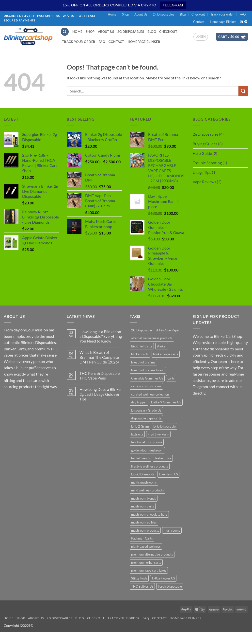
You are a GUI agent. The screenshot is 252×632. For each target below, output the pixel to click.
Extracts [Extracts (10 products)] (137, 434)
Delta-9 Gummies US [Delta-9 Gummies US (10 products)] (166, 402)
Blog (183, 14)
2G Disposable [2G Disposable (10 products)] (141, 330)
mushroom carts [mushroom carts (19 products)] (142, 506)
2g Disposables (163, 14)
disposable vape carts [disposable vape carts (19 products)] (146, 418)
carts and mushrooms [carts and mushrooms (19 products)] (146, 386)
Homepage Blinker (223, 22)
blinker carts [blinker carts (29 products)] (140, 354)
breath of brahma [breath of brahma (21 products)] (143, 362)
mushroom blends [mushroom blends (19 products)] (143, 498)
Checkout (198, 14)
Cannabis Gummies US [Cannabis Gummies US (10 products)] (147, 378)
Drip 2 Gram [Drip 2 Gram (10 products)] (140, 426)
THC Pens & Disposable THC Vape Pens (99, 375)
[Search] (65, 32)
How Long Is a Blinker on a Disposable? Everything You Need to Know (100, 336)
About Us (140, 14)
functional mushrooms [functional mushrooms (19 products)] (146, 442)
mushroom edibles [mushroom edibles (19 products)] (144, 522)
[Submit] (243, 91)
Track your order (222, 14)
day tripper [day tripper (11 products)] (139, 402)
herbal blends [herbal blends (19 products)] (140, 458)
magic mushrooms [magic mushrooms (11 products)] (144, 482)
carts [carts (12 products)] (171, 378)
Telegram (200, 386)
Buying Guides (205, 143)
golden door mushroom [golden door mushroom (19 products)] (147, 450)
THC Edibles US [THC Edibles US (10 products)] (142, 586)
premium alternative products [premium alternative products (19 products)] (152, 554)
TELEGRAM (173, 5)
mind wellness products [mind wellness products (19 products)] (147, 490)
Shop (125, 14)
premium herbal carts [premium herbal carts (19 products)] (146, 562)
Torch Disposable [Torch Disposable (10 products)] (170, 586)
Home (112, 14)
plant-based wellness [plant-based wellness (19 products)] (146, 546)
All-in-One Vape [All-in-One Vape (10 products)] (167, 330)
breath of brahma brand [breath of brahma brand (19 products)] (147, 370)
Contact (199, 22)
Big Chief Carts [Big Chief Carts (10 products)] (141, 346)
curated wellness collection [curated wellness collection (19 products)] (150, 394)
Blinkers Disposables (38, 342)
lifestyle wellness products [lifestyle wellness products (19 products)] (149, 466)
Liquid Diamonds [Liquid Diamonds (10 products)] (143, 474)
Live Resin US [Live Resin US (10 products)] (168, 474)
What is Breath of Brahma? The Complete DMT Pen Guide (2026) (99, 357)
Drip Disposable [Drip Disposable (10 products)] (164, 426)
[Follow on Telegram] (245, 22)
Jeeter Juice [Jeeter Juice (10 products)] (162, 458)
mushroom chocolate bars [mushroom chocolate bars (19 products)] (149, 514)
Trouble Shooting (207, 162)
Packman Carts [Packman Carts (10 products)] (142, 538)
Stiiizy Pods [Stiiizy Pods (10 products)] (139, 578)
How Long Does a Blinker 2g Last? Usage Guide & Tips (100, 394)
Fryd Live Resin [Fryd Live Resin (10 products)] (158, 434)
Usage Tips (202, 172)
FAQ (242, 14)
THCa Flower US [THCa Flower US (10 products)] (163, 578)
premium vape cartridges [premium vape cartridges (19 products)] (148, 570)
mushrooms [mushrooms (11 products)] (172, 530)
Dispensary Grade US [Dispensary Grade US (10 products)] (146, 410)
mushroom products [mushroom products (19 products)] (145, 530)
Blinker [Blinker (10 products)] (162, 346)
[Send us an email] (241, 22)
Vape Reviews (204, 181)
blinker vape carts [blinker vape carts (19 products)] (165, 354)
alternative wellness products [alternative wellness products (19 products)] (152, 338)
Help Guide (202, 153)
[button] (200, 37)
